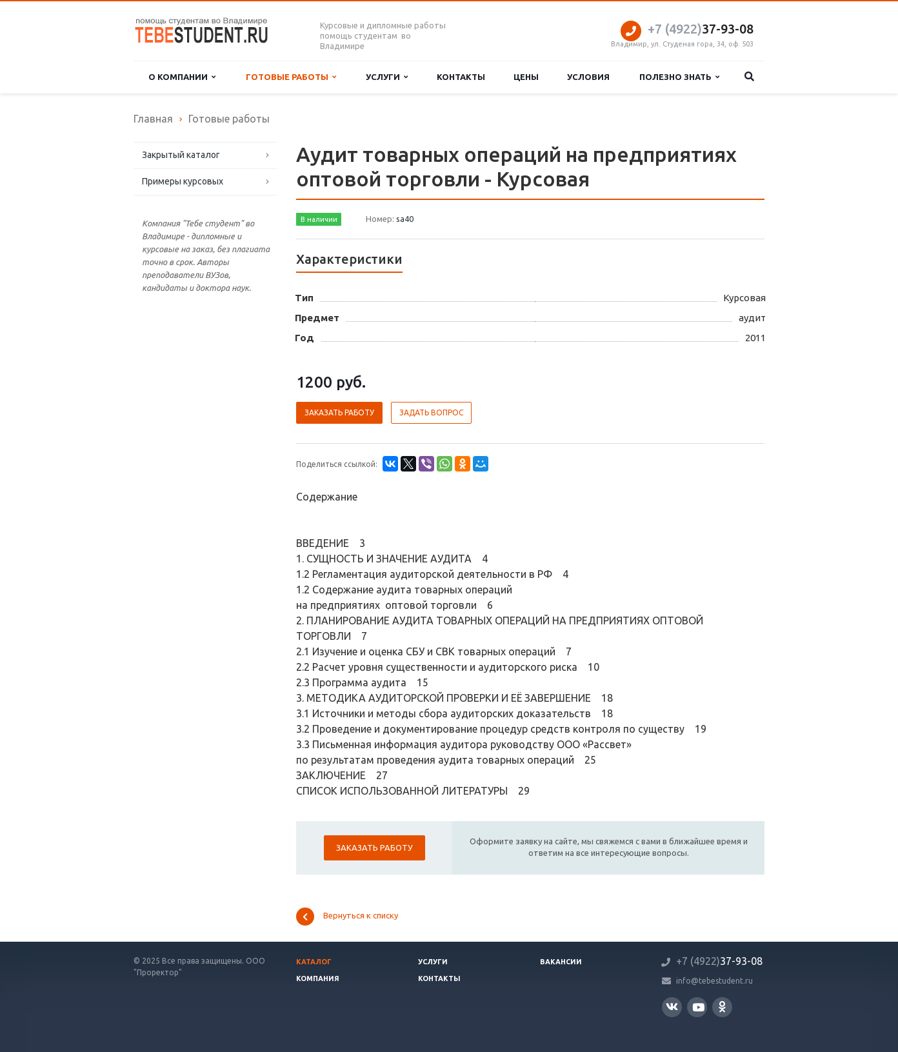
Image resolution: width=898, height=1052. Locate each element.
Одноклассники (722, 1006)
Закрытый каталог (181, 155)
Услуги (387, 77)
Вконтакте (672, 1006)
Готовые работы (291, 77)
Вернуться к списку (347, 917)
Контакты (461, 76)
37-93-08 (700, 28)
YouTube (698, 1007)
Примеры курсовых (182, 181)
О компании (181, 77)
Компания (317, 978)
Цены (526, 76)
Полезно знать (679, 77)
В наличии (319, 219)
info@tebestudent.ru (714, 981)
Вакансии (561, 962)
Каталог (314, 962)
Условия (588, 76)
